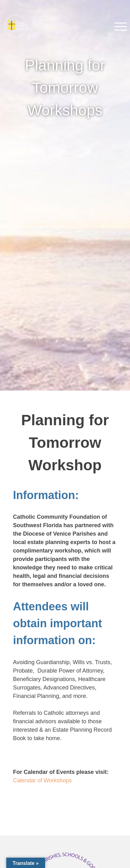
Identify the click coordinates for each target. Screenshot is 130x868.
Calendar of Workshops (42, 780)
